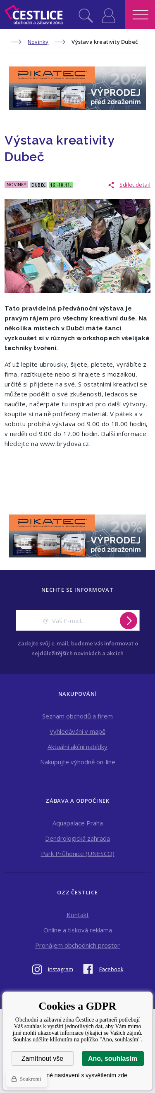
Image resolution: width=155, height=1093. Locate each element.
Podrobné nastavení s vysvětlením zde (77, 1075)
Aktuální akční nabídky (77, 746)
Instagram (60, 969)
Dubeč (38, 185)
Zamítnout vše (42, 1058)
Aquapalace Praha (77, 823)
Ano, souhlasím (112, 1058)
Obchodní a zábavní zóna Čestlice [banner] (34, 14)
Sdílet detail (134, 184)
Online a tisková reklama (77, 930)
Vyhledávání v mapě (77, 731)
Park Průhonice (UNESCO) (77, 853)
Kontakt (78, 914)
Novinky (38, 41)
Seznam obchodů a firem (77, 716)
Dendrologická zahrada (77, 838)
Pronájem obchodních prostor (77, 945)
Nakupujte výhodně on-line (77, 762)
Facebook (111, 969)
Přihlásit (108, 14)
